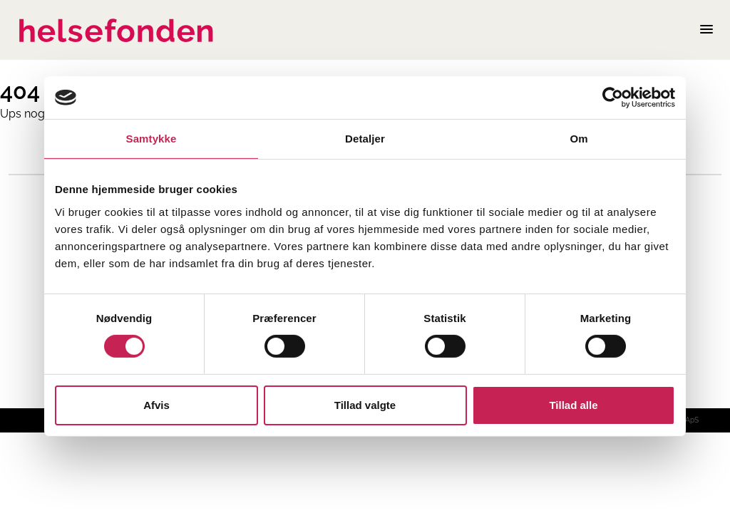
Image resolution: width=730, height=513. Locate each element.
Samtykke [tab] (151, 139)
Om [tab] (578, 139)
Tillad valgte (365, 405)
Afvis (156, 405)
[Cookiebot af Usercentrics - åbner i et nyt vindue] (612, 97)
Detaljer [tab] (365, 139)
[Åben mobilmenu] (706, 29)
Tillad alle (573, 405)
